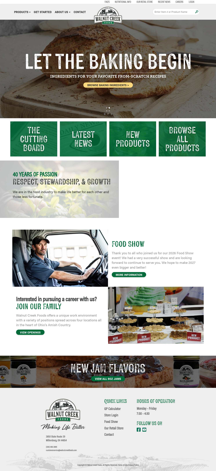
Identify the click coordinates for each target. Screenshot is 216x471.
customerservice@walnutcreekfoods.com (61, 450)
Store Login (111, 415)
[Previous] (104, 114)
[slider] (108, 69)
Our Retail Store (145, 1)
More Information (129, 275)
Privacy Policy (133, 464)
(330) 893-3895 (51, 447)
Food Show (111, 421)
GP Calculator (112, 408)
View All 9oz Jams (108, 379)
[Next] (112, 114)
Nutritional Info (123, 1)
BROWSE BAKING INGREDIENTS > (108, 85)
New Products (133, 139)
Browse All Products (182, 138)
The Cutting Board (33, 138)
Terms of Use (122, 464)
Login (191, 1)
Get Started (43, 11)
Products (22, 11)
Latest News (83, 139)
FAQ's (107, 1)
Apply (196, 11)
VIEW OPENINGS (30, 332)
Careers (179, 1)
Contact (80, 11)
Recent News (164, 1)
